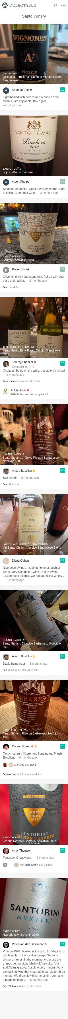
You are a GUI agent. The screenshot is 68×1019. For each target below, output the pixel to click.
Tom (5, 381)
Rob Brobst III (18, 390)
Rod (27, 864)
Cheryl (34, 864)
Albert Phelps (20, 181)
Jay (14, 774)
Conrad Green (21, 746)
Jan (5, 670)
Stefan (12, 986)
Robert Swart (20, 269)
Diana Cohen (20, 560)
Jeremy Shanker (22, 362)
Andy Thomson (21, 850)
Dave (6, 287)
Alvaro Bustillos (22, 470)
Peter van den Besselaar (28, 944)
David (33, 764)
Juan (12, 381)
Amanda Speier (22, 89)
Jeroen (7, 774)
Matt (21, 764)
